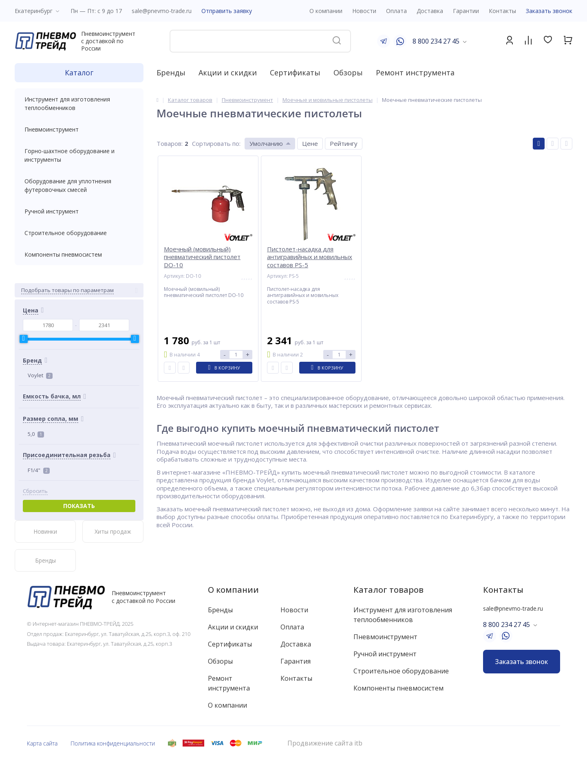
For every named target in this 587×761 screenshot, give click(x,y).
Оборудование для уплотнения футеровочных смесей (79, 185)
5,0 (36, 434)
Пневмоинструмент (79, 129)
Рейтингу (343, 143)
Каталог (79, 72)
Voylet (40, 375)
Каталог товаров (388, 589)
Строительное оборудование (79, 233)
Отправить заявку (226, 11)
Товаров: (170, 143)
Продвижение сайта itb (324, 743)
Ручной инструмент (79, 211)
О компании (233, 589)
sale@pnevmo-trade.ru (162, 11)
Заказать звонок (549, 11)
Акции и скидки (228, 72)
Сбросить (35, 491)
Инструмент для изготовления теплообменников (79, 103)
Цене (310, 143)
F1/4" (39, 470)
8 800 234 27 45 (436, 41)
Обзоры (348, 72)
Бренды (171, 72)
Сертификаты (295, 72)
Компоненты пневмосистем (79, 254)
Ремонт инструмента (415, 72)
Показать (79, 506)
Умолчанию (266, 143)
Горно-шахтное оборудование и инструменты (79, 155)
